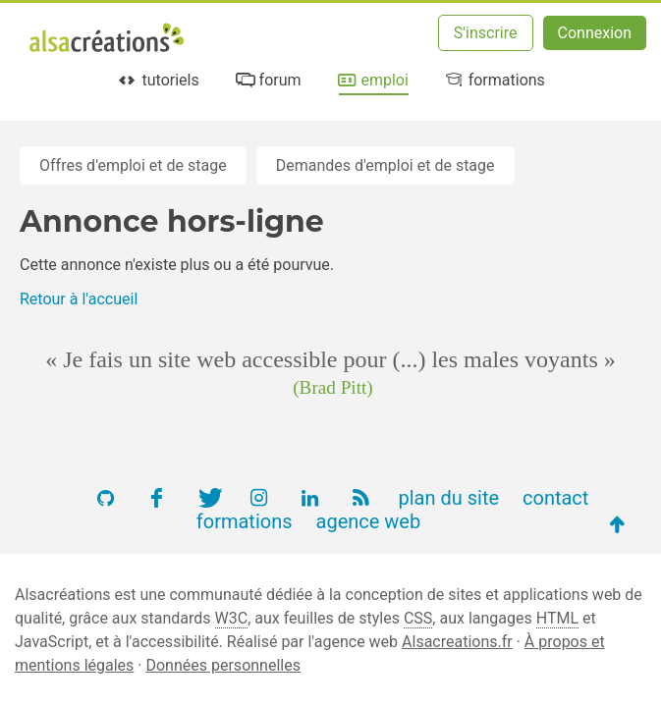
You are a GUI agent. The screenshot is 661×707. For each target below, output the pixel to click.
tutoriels (157, 80)
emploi (372, 80)
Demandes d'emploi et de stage (385, 165)
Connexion (595, 33)
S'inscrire (486, 33)
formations (493, 80)
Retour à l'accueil (79, 299)
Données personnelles (222, 665)
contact (555, 498)
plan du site (448, 498)
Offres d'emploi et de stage (133, 165)
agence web (368, 521)
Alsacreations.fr (457, 641)
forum (267, 80)
